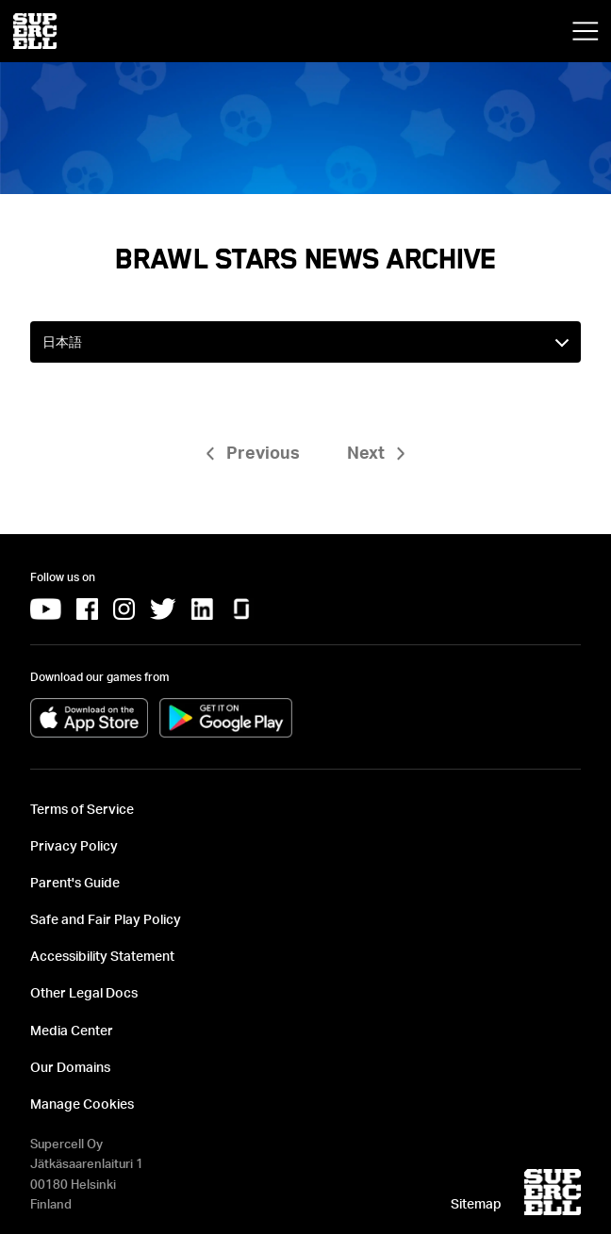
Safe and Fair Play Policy (105, 919)
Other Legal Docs (84, 992)
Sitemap (476, 1203)
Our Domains (70, 1067)
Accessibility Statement (102, 956)
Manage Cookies (82, 1104)
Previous (263, 452)
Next (366, 452)
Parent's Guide (75, 882)
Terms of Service (82, 809)
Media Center (71, 1030)
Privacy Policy (74, 845)
